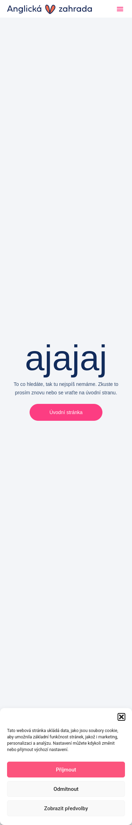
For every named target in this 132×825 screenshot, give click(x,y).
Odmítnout (66, 789)
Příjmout (66, 770)
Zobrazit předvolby (66, 808)
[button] (121, 716)
